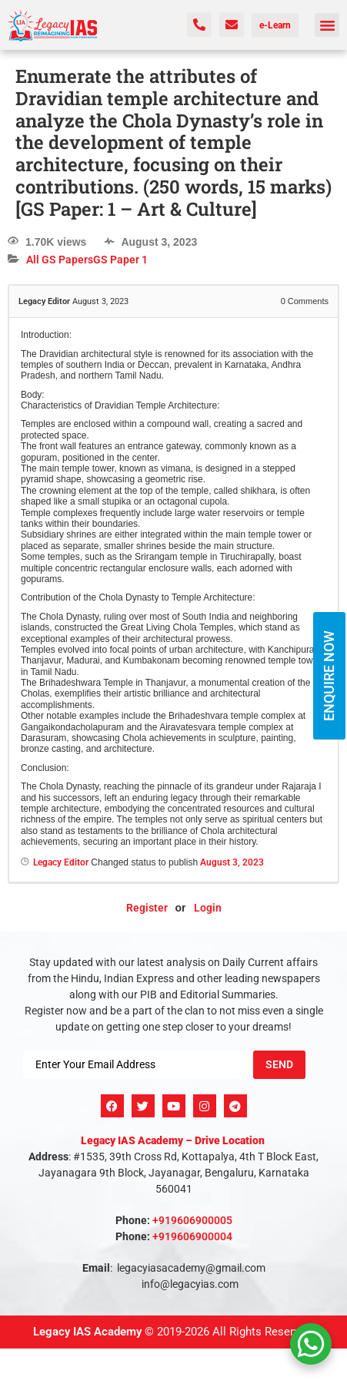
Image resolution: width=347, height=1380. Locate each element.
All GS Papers (59, 259)
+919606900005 (192, 1220)
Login (208, 908)
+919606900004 (192, 1236)
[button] (327, 25)
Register (147, 908)
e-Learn (275, 25)
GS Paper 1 (120, 259)
